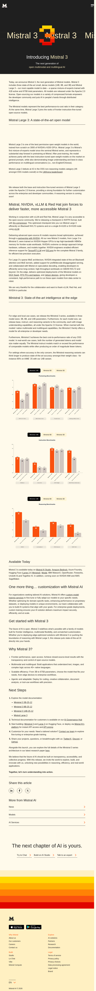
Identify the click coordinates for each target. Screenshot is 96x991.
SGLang (49, 251)
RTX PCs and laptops (30, 275)
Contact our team (67, 731)
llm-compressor (20, 223)
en (12, 982)
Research (52, 944)
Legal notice (53, 968)
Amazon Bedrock (59, 570)
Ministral (36, 573)
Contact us (13, 947)
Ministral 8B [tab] (47, 370)
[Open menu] (92, 5)
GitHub (14, 742)
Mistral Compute (15, 965)
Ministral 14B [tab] (34, 370)
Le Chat (12, 959)
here (47, 751)
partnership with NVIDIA (29, 238)
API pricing (48, 727)
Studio (11, 955)
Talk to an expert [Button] (67, 855)
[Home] (4, 5)
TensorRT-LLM (34, 251)
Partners (51, 941)
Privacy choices (54, 962)
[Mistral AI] (11, 919)
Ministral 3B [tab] (61, 370)
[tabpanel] (47, 397)
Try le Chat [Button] (24, 855)
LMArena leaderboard (52, 172)
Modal (44, 573)
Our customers (15, 941)
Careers (12, 944)
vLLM (16, 229)
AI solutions (52, 938)
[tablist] (47, 371)
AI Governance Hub (73, 720)
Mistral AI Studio (43, 570)
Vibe (10, 962)
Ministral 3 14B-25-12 (23, 711)
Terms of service (54, 955)
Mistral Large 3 (20, 715)
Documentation (54, 947)
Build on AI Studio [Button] (44, 855)
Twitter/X (67, 739)
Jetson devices (51, 275)
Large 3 (26, 573)
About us (12, 938)
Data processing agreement (59, 965)
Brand (50, 971)
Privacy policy (53, 959)
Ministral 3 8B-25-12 (23, 707)
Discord (76, 739)
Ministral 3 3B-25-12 (23, 702)
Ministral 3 (29, 724)
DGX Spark (14, 275)
